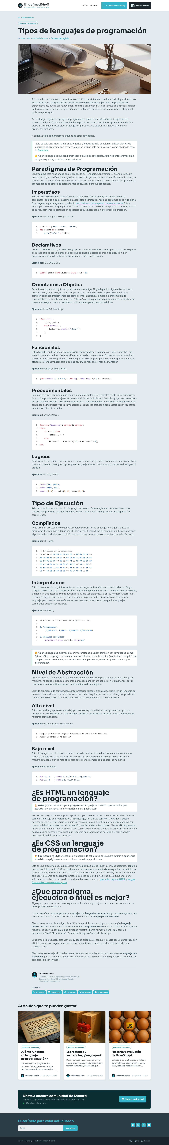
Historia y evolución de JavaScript (126, 1053)
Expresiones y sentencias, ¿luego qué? (83, 1053)
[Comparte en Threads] (70, 992)
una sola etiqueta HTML (112, 879)
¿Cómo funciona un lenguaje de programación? (34, 1055)
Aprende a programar (28, 23)
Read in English (61, 38)
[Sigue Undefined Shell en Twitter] (144, 1125)
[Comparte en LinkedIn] (54, 992)
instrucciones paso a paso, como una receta (99, 203)
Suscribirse (70, 1128)
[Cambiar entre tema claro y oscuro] (145, 1141)
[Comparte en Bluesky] (85, 992)
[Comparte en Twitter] (39, 992)
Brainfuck (43, 150)
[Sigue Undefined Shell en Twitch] (133, 1125)
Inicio (85, 5)
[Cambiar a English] (134, 1141)
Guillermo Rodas (41, 1141)
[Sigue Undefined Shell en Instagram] (138, 1125)
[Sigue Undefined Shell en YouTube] (149, 1125)
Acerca (93, 5)
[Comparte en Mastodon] (101, 992)
